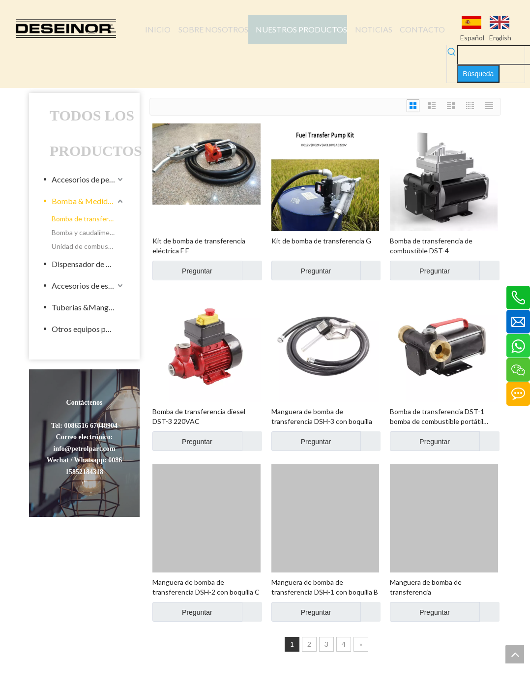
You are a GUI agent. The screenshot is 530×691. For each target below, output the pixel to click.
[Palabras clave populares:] (478, 74)
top (514, 654)
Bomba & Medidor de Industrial (88, 201)
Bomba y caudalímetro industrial (88, 232)
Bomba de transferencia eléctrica (88, 218)
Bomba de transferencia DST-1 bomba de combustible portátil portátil (437, 416)
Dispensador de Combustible (88, 264)
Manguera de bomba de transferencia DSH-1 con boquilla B (324, 587)
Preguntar (182, 270)
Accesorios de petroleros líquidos (88, 179)
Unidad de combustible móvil (88, 246)
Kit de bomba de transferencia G (321, 241)
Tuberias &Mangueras (88, 307)
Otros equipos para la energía (88, 328)
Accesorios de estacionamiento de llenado (88, 285)
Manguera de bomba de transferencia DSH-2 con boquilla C (206, 587)
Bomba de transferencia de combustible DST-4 (431, 246)
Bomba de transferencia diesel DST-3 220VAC (198, 416)
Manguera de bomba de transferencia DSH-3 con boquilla (321, 416)
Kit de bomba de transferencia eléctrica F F (198, 246)
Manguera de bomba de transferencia (426, 587)
